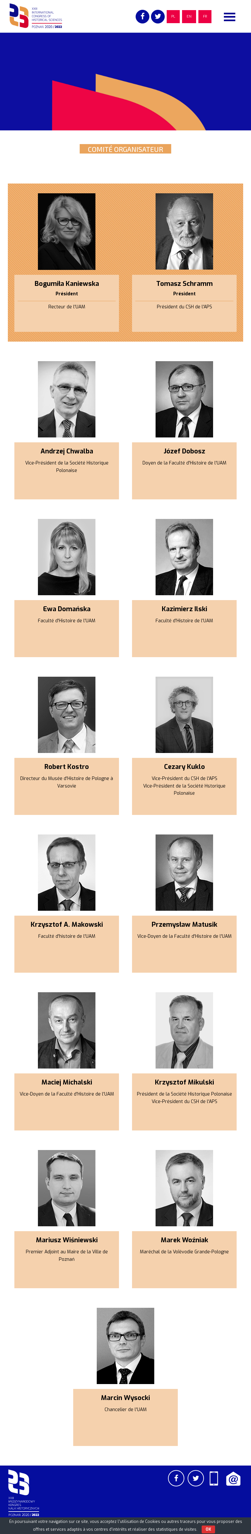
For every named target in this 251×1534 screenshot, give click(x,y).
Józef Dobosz (184, 451)
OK (208, 1529)
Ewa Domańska (67, 609)
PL (173, 16)
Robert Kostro (66, 766)
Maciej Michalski (67, 1082)
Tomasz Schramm (184, 283)
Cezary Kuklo (184, 766)
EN (189, 16)
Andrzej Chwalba (67, 451)
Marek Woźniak (184, 1240)
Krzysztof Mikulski (184, 1082)
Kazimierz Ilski (184, 609)
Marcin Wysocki (125, 1398)
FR (205, 16)
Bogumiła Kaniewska (67, 283)
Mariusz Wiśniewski (67, 1240)
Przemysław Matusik (184, 924)
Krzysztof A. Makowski (67, 924)
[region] (125, 81)
